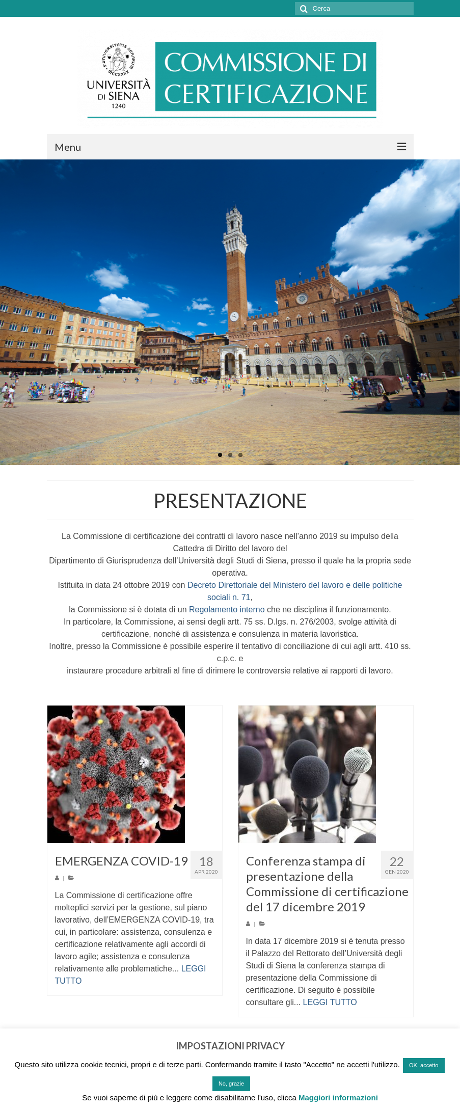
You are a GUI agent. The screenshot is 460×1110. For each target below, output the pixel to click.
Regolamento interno (227, 609)
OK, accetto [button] (423, 1065)
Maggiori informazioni (338, 1097)
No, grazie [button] (231, 1083)
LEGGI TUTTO (330, 1002)
